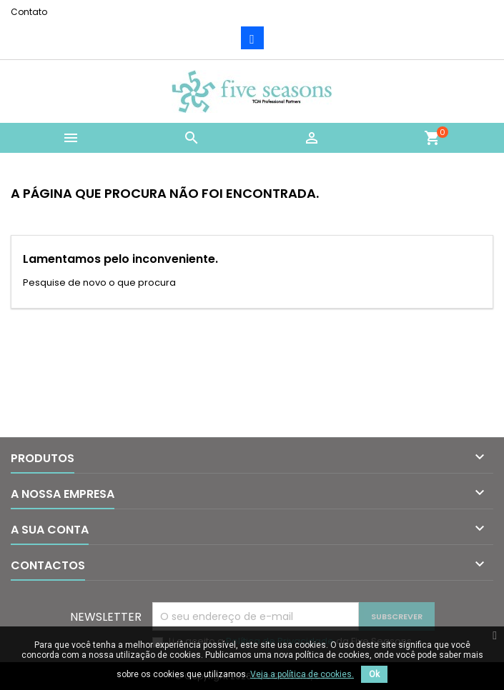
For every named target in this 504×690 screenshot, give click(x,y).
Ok (374, 674)
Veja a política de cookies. (302, 674)
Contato (29, 12)
